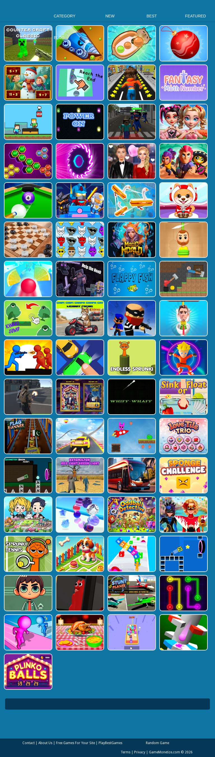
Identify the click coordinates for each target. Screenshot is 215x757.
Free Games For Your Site (75, 743)
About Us (45, 743)
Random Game (157, 743)
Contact (28, 743)
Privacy (139, 752)
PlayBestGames (110, 743)
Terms (125, 752)
